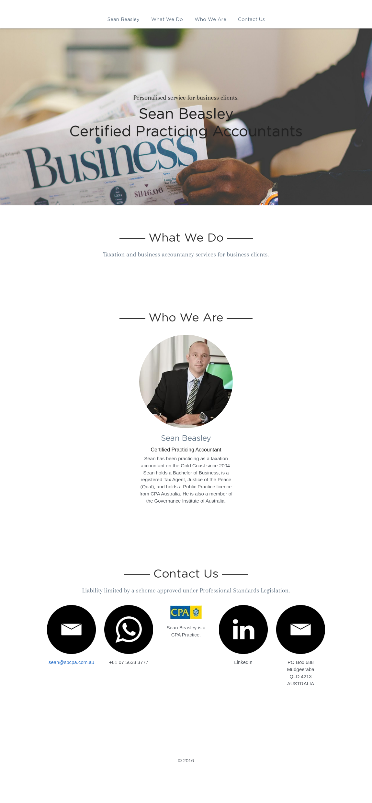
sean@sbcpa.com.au (71, 662)
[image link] (243, 629)
